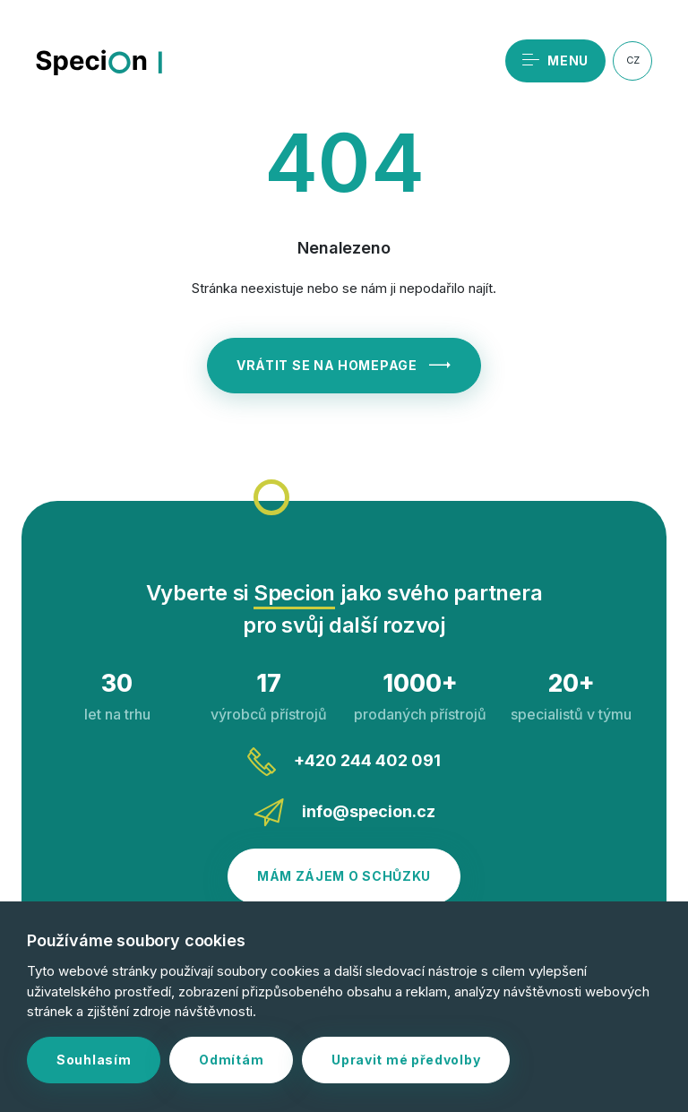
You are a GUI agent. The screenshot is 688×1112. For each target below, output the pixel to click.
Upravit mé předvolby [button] (405, 1059)
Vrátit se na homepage (344, 365)
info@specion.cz (344, 812)
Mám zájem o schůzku (344, 876)
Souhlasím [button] (93, 1059)
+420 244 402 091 (344, 761)
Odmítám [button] (231, 1059)
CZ (633, 60)
